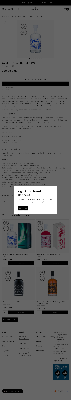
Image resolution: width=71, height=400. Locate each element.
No (26, 208)
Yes (20, 208)
